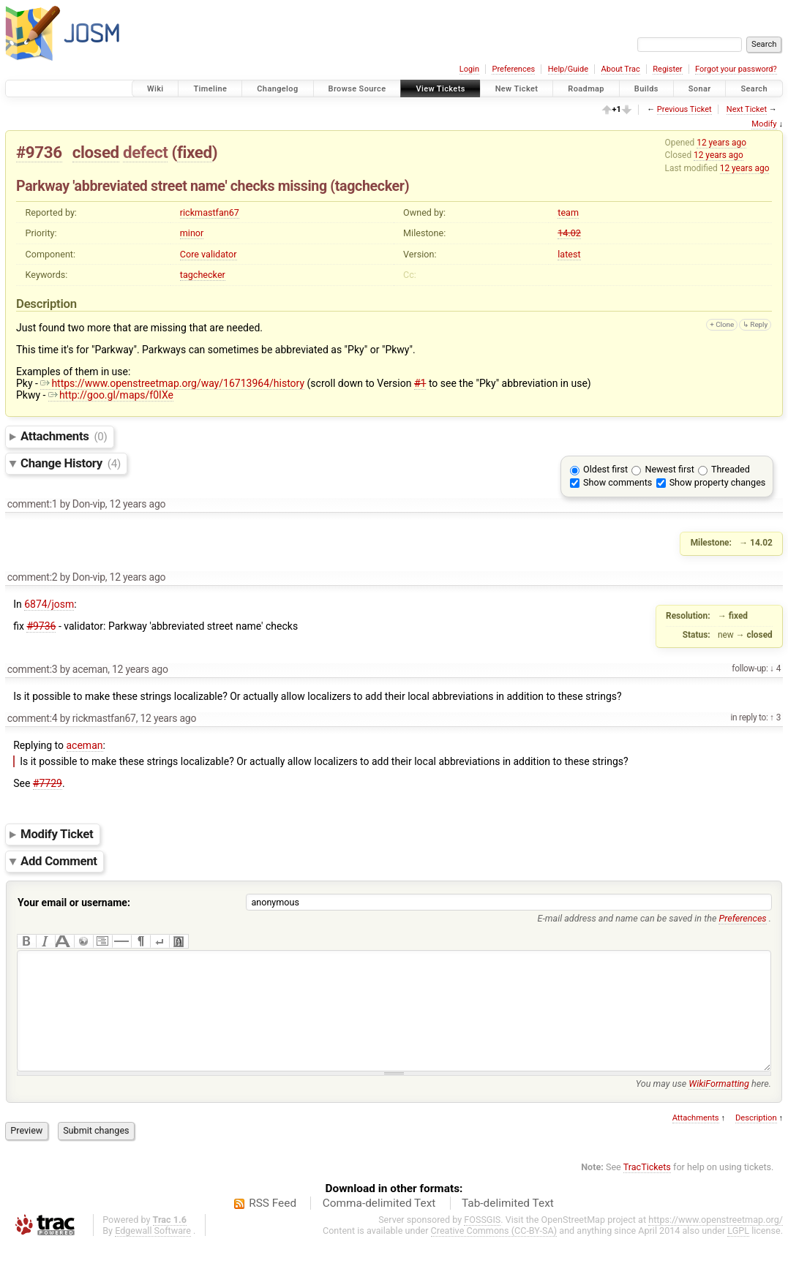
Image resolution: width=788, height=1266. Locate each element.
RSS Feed (272, 1225)
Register (667, 69)
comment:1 (32, 504)
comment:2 (32, 577)
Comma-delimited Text (379, 1225)
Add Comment (58, 861)
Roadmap (586, 89)
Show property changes (717, 482)
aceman (85, 745)
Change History (70, 463)
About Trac (620, 69)
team (568, 212)
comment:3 (32, 669)
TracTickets (647, 1188)
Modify (763, 124)
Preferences (513, 69)
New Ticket (517, 89)
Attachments (64, 436)
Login (469, 69)
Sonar (699, 89)
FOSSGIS (482, 1241)
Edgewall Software (153, 1252)
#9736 (39, 152)
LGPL (738, 1252)
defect (145, 152)
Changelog (277, 89)
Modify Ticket (56, 833)
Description (756, 1140)
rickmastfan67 (209, 212)
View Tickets (440, 89)
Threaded (730, 469)
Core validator (208, 254)
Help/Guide (568, 69)
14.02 (569, 232)
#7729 (47, 783)
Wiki (155, 89)
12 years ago (721, 142)
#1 (420, 383)
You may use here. (703, 1105)
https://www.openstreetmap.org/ (715, 1241)
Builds (646, 89)
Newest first (669, 469)
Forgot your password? (736, 69)
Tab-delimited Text (508, 1225)
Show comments (617, 482)
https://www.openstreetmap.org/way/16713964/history (172, 383)
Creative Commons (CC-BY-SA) (494, 1252)
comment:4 (32, 718)
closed (95, 152)
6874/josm (49, 604)
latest (569, 254)
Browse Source (357, 89)
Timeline (210, 89)
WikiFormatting (718, 1105)
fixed (194, 152)
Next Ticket (747, 109)
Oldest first (605, 469)
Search (754, 89)
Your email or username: (74, 902)
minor (192, 232)
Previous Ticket (684, 109)
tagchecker (202, 274)
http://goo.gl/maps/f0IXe (110, 395)
